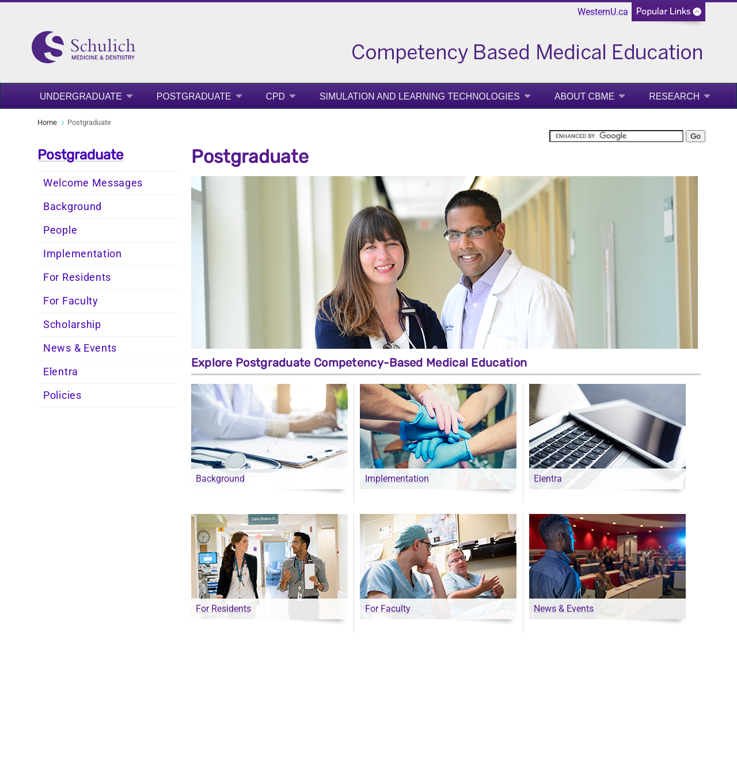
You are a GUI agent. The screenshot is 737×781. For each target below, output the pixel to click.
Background (72, 206)
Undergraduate (81, 96)
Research (674, 96)
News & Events (80, 348)
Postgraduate (194, 96)
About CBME (584, 96)
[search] (616, 136)
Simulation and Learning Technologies (420, 96)
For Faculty (70, 301)
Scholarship (72, 324)
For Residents (77, 277)
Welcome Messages (93, 183)
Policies (62, 395)
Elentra (60, 372)
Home (47, 122)
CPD (275, 96)
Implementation (82, 254)
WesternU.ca (603, 11)
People (60, 230)
